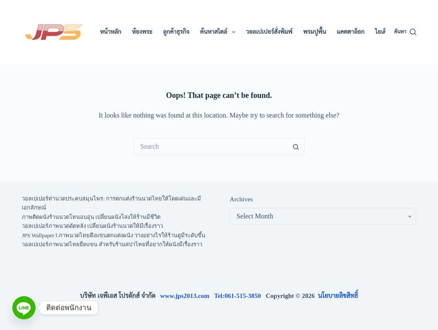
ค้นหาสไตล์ (219, 32)
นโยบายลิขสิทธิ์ (338, 295)
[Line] (24, 307)
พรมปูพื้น (314, 32)
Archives (241, 199)
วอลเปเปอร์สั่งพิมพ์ (269, 32)
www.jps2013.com (187, 295)
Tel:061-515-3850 (240, 295)
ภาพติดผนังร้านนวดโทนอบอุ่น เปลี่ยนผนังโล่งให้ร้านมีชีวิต (91, 217)
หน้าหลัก (110, 32)
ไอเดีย (382, 32)
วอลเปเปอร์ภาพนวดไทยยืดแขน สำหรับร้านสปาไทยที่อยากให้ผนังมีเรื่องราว (112, 244)
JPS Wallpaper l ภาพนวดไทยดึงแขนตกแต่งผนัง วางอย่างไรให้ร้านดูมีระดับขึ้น (113, 235)
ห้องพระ (142, 32)
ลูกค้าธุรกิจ (176, 32)
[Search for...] (210, 146)
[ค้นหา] (405, 32)
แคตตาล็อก (350, 32)
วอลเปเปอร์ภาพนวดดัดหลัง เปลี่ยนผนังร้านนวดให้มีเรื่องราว (92, 226)
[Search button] (296, 146)
